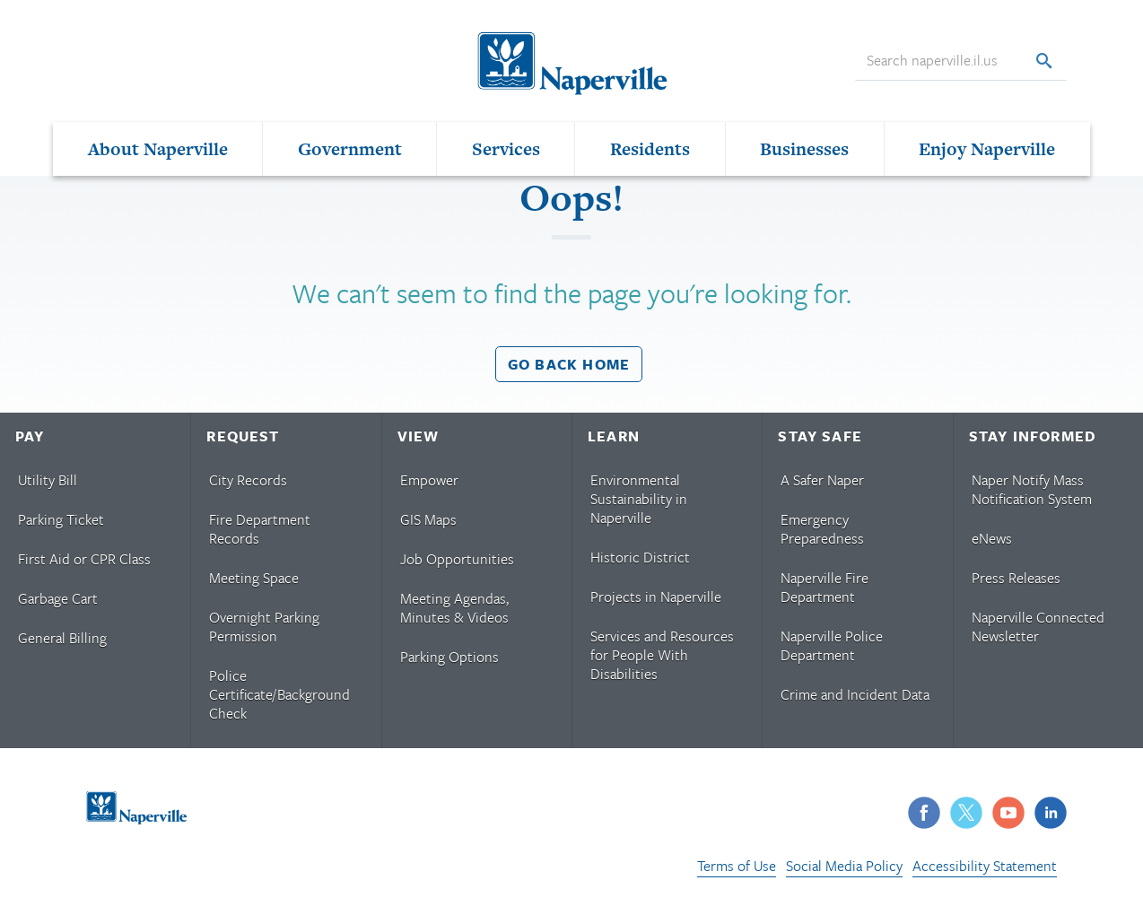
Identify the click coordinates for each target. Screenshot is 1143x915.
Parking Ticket (61, 519)
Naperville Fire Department (824, 587)
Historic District (640, 557)
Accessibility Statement (984, 865)
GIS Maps (428, 519)
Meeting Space (254, 577)
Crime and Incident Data (855, 694)
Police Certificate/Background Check (279, 694)
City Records (248, 480)
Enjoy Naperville (987, 148)
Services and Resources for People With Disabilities (662, 654)
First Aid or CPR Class (84, 559)
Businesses (804, 148)
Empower (429, 480)
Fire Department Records (259, 529)
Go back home (569, 364)
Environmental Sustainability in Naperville (638, 498)
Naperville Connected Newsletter (1038, 626)
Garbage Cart (58, 598)
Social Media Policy (844, 865)
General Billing (62, 638)
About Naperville (158, 148)
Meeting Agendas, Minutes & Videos (454, 608)
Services (506, 148)
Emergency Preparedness (822, 529)
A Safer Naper (822, 480)
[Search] (1044, 61)
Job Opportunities (457, 559)
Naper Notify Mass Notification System (1032, 489)
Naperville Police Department (832, 645)
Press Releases (1016, 577)
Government (350, 148)
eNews (992, 538)
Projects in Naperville (655, 596)
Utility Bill (47, 480)
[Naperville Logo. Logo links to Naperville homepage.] (571, 61)
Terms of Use (736, 865)
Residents (650, 148)
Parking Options (449, 656)
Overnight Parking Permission (264, 626)
